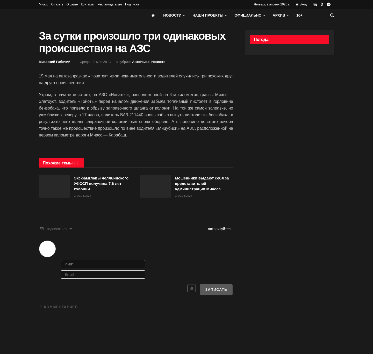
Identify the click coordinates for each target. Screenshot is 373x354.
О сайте (72, 4)
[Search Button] (332, 15)
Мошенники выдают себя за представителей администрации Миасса (202, 183)
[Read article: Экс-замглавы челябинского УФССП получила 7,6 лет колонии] (54, 186)
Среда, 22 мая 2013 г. (96, 62)
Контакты (87, 4)
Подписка (132, 4)
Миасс (43, 4)
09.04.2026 (82, 195)
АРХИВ (279, 15)
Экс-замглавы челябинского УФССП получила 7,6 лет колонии (101, 183)
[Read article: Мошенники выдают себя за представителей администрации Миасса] (155, 186)
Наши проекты (207, 15)
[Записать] (216, 289)
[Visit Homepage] (78, 15)
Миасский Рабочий (54, 62)
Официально (247, 15)
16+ (299, 15)
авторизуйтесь (219, 229)
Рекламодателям (109, 4)
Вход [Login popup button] (301, 4)
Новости (172, 15)
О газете (57, 4)
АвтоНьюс (140, 62)
